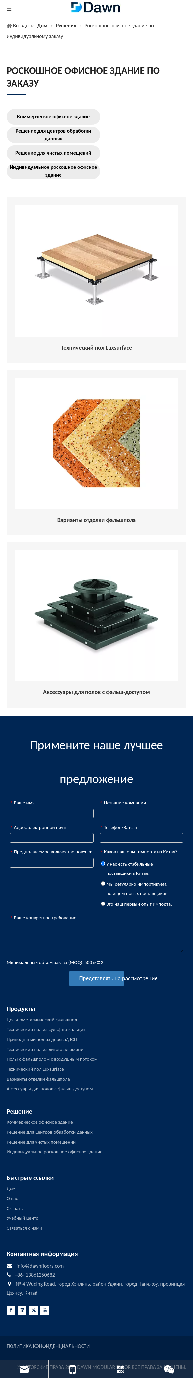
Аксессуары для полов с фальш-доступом (50, 1089)
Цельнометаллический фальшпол (42, 1020)
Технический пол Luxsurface (35, 1069)
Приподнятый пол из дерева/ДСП (42, 1039)
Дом (11, 1188)
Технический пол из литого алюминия (46, 1049)
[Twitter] (33, 1310)
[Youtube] (44, 1310)
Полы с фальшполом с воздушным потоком (52, 1059)
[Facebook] (11, 1310)
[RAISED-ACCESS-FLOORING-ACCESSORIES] (96, 615)
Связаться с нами (24, 1228)
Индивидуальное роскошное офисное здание (53, 171)
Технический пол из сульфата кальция (46, 1029)
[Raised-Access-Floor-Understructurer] (96, 271)
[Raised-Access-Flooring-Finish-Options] (96, 443)
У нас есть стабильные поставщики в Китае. (127, 868)
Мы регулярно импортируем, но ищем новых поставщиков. (135, 888)
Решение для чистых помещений (53, 153)
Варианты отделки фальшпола (38, 1079)
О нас (12, 1198)
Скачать (15, 1208)
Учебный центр (22, 1218)
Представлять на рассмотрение (101, 978)
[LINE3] (16, 94)
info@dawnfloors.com (40, 1266)
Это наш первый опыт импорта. (136, 904)
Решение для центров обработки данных (53, 135)
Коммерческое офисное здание (53, 116)
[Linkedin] (22, 1310)
